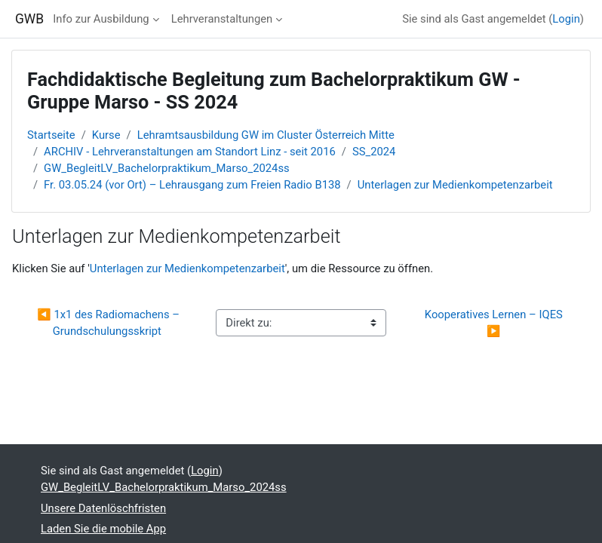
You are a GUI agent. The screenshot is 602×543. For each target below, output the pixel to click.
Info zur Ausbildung (101, 19)
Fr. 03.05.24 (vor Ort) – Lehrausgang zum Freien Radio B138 (192, 185)
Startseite (51, 135)
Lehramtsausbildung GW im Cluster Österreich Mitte (266, 135)
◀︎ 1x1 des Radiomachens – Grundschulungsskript (109, 323)
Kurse (106, 135)
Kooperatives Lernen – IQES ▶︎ (495, 323)
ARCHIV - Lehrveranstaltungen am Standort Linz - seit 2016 (190, 151)
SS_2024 (374, 151)
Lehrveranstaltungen (222, 19)
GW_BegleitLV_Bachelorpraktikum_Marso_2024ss (167, 168)
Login (566, 19)
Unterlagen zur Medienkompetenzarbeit (455, 185)
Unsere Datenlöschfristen (103, 508)
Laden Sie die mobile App (103, 528)
